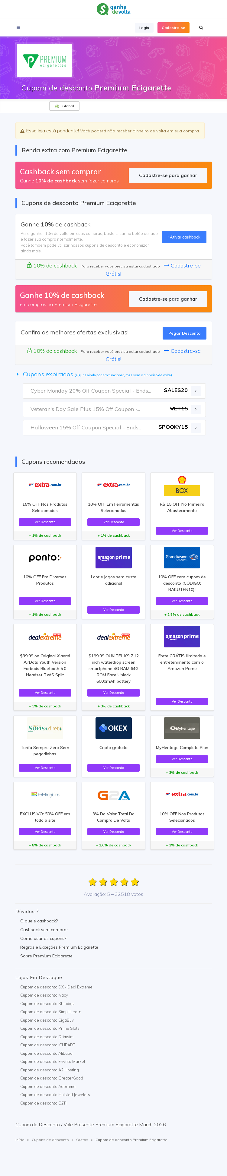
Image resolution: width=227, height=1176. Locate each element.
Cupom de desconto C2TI (43, 1103)
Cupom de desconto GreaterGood (51, 1078)
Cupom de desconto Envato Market (52, 1061)
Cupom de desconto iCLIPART (47, 1044)
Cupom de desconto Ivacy (44, 995)
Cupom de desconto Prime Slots (49, 1028)
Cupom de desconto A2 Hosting (49, 1069)
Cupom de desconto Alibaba (46, 1053)
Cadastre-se (173, 27)
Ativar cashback (183, 237)
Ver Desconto (45, 522)
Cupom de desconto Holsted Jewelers (55, 1094)
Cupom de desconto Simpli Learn (50, 1011)
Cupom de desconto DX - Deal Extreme (56, 987)
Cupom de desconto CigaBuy (47, 1020)
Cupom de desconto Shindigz (47, 1003)
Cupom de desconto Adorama (48, 1086)
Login (144, 27)
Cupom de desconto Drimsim (46, 1036)
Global (64, 106)
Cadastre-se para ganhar (168, 175)
